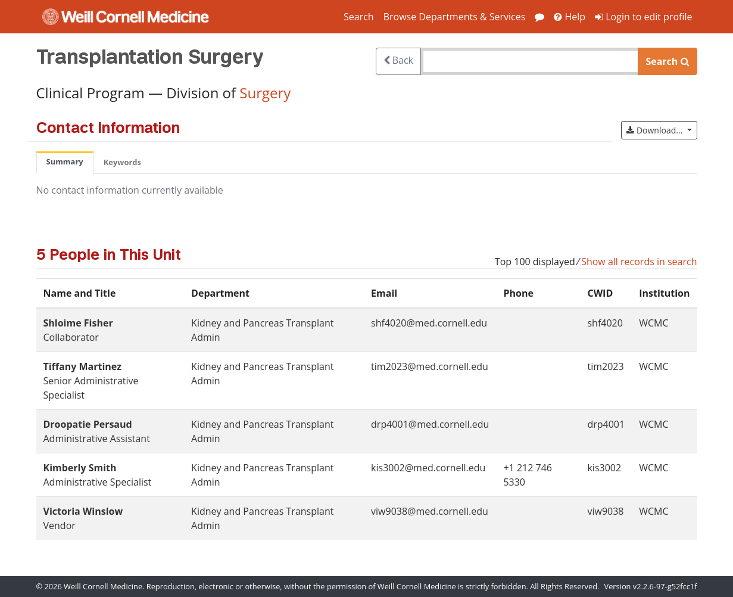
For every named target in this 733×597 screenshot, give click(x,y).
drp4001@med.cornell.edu (430, 424)
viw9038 (605, 511)
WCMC (653, 322)
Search (359, 16)
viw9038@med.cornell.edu (429, 511)
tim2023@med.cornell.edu (429, 366)
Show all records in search (639, 261)
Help (569, 16)
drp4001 (606, 424)
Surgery (265, 92)
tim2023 (605, 366)
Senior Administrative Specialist (91, 381)
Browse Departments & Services (454, 16)
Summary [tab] (64, 161)
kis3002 (604, 467)
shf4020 (604, 322)
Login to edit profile (643, 16)
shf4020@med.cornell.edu (429, 322)
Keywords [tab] (122, 162)
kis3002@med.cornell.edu (428, 467)
